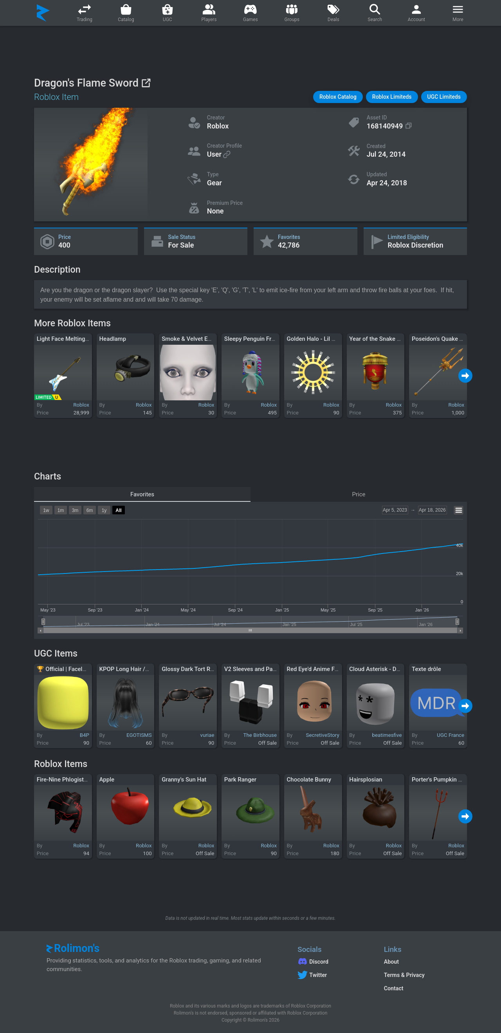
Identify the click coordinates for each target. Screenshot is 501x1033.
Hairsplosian (365, 779)
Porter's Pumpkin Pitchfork (447, 779)
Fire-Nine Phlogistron (64, 779)
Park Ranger (240, 779)
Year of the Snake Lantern (383, 338)
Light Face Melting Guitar (70, 338)
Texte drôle (426, 669)
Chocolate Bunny (309, 779)
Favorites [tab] (142, 494)
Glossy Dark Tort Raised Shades (203, 669)
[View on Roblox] (146, 83)
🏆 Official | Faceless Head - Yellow (83, 669)
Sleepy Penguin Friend (253, 338)
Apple (106, 779)
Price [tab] (359, 494)
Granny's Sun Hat (184, 779)
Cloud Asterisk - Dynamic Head (390, 669)
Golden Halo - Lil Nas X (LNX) (325, 338)
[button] (338, 97)
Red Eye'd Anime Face (315, 669)
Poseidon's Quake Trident (445, 338)
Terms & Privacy (404, 975)
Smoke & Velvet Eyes (189, 338)
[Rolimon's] (43, 13)
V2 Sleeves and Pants (252, 669)
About (391, 962)
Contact (394, 988)
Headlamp (112, 338)
